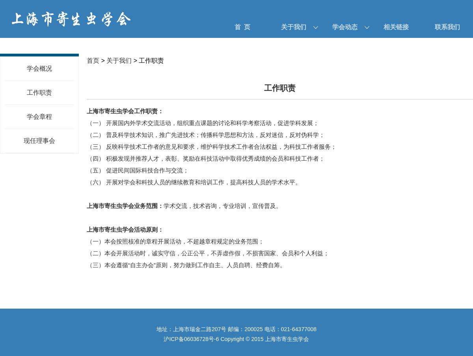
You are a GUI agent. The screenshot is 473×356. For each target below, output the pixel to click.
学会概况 (39, 68)
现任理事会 (39, 140)
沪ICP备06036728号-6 (191, 339)
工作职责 (39, 92)
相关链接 (396, 27)
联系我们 (447, 27)
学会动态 (345, 27)
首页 (93, 60)
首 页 (243, 27)
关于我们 (293, 27)
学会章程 (39, 116)
